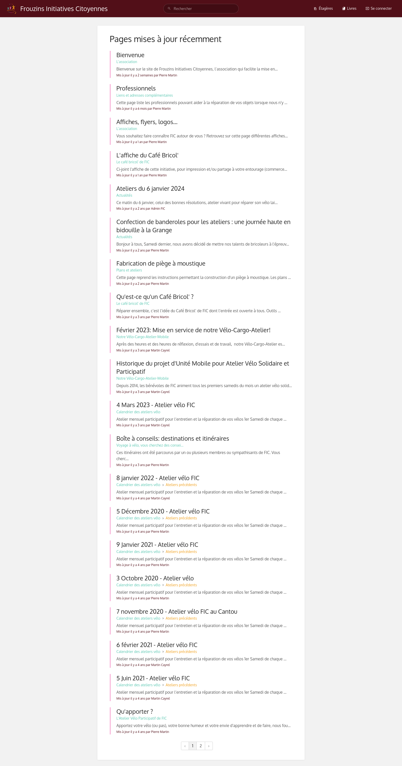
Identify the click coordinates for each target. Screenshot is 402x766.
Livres (349, 8)
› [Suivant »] (208, 745)
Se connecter (379, 8)
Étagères (323, 8)
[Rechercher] (169, 8)
